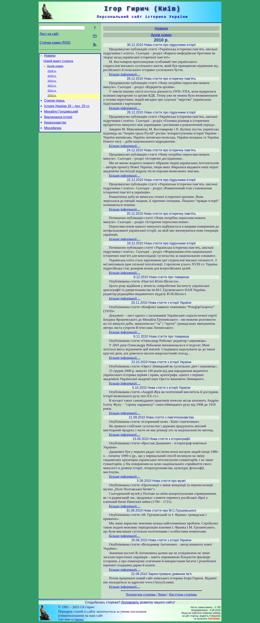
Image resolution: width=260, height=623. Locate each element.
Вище (162, 594)
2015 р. (52, 78)
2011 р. (52, 94)
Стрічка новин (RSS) (55, 42)
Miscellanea (52, 136)
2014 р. (52, 83)
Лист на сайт (49, 34)
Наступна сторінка (183, 594)
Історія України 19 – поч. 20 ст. (67, 111)
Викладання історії (58, 123)
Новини (49, 56)
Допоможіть (130, 602)
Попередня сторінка (141, 594)
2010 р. (52, 99)
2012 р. (52, 89)
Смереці (78, 619)
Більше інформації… (124, 74)
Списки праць (54, 105)
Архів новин (55, 68)
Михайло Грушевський (61, 117)
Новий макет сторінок (58, 62)
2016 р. (52, 73)
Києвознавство (55, 130)
